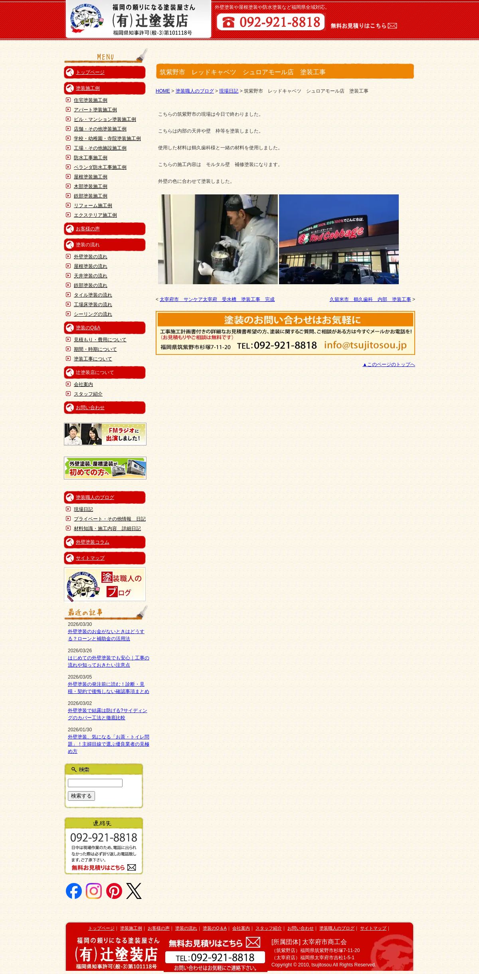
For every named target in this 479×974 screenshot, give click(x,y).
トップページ (90, 72)
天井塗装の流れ (90, 276)
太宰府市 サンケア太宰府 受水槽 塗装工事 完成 (217, 299)
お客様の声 (88, 229)
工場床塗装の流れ (93, 304)
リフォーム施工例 (93, 205)
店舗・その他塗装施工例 (100, 129)
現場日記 (83, 509)
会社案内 (83, 384)
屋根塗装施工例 (90, 177)
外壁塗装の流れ (90, 256)
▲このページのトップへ (388, 364)
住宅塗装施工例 (90, 100)
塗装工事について (93, 359)
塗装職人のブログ (95, 497)
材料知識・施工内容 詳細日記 (107, 528)
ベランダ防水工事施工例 (100, 167)
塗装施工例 (88, 88)
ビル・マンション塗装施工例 (105, 119)
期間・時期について (95, 349)
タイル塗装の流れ (93, 295)
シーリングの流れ (93, 314)
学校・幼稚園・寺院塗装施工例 (107, 138)
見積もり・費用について (100, 339)
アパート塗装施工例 (95, 110)
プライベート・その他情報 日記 (110, 519)
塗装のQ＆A (215, 928)
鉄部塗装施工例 (90, 196)
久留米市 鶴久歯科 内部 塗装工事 (370, 299)
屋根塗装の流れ (90, 266)
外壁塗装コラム (92, 542)
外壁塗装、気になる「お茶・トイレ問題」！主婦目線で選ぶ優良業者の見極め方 (108, 744)
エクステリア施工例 (95, 215)
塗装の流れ (186, 928)
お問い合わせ (90, 407)
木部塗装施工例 (90, 186)
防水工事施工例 (90, 157)
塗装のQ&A (88, 328)
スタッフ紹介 (88, 394)
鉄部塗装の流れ (90, 285)
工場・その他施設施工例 (100, 148)
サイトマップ (90, 558)
